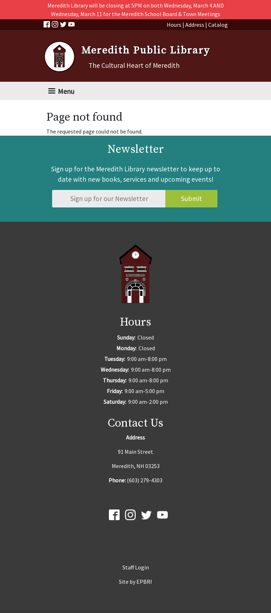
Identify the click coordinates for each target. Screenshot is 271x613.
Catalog (218, 24)
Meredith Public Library (145, 50)
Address (194, 24)
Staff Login (135, 567)
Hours (174, 24)
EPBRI (144, 581)
